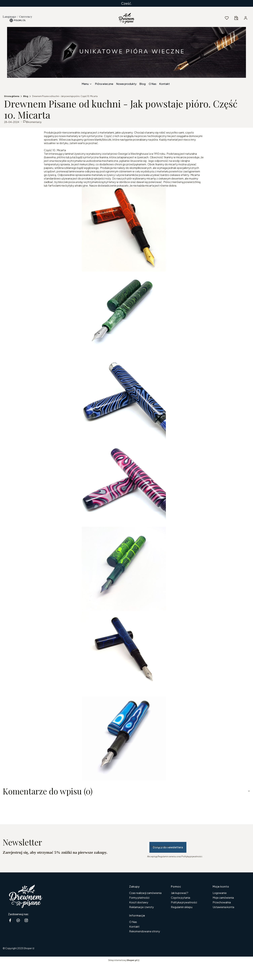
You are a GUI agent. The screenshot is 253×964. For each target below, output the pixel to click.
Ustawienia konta (223, 907)
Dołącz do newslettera (168, 847)
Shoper (28, 948)
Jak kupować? (179, 893)
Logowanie (220, 893)
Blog (25, 96)
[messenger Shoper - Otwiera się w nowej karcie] (18, 920)
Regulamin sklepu (181, 907)
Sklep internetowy (122, 960)
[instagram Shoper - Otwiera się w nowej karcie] (26, 920)
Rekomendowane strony (144, 931)
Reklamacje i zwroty (141, 907)
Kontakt (134, 926)
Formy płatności (139, 897)
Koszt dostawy (138, 902)
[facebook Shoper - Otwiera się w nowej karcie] (10, 920)
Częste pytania (180, 897)
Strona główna (11, 96)
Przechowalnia (222, 902)
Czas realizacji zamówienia (145, 893)
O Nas (133, 922)
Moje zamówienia (223, 897)
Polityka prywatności (184, 902)
